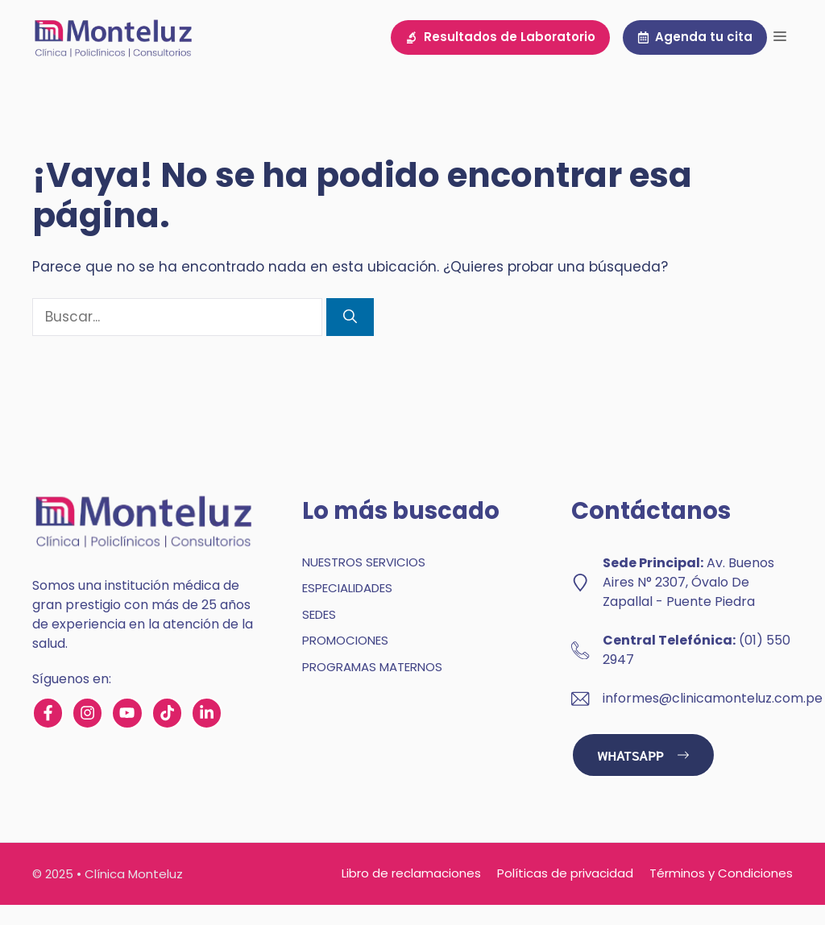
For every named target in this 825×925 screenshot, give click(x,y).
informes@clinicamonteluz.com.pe (713, 698)
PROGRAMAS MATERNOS (372, 666)
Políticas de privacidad (565, 873)
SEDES (319, 614)
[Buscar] (350, 317)
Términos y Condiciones (721, 873)
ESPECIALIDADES (347, 587)
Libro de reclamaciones (411, 873)
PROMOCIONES (345, 640)
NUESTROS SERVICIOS (363, 562)
